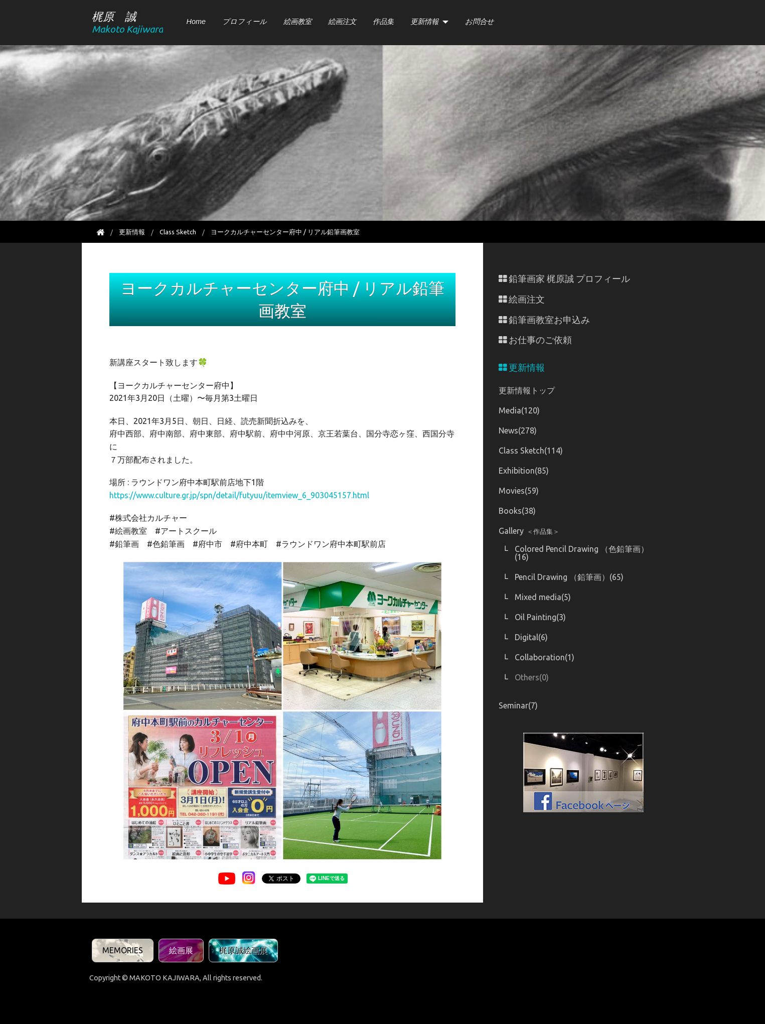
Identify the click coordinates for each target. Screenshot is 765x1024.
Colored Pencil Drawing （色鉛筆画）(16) (582, 552)
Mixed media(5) (543, 597)
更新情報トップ (527, 390)
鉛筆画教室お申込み (544, 320)
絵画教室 (297, 22)
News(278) (518, 430)
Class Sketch (178, 231)
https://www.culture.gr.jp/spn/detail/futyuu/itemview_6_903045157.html (239, 495)
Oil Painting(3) (540, 617)
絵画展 (181, 950)
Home (196, 22)
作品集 (383, 22)
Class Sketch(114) (531, 450)
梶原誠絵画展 (243, 950)
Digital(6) (531, 637)
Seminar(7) (518, 705)
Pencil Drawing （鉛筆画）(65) (569, 576)
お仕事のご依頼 (535, 340)
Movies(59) (519, 490)
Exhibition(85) (524, 470)
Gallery (529, 530)
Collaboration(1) (544, 657)
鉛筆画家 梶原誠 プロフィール (564, 278)
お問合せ (479, 22)
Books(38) (517, 510)
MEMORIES (122, 950)
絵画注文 (342, 22)
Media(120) (519, 410)
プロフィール (244, 22)
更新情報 (424, 22)
